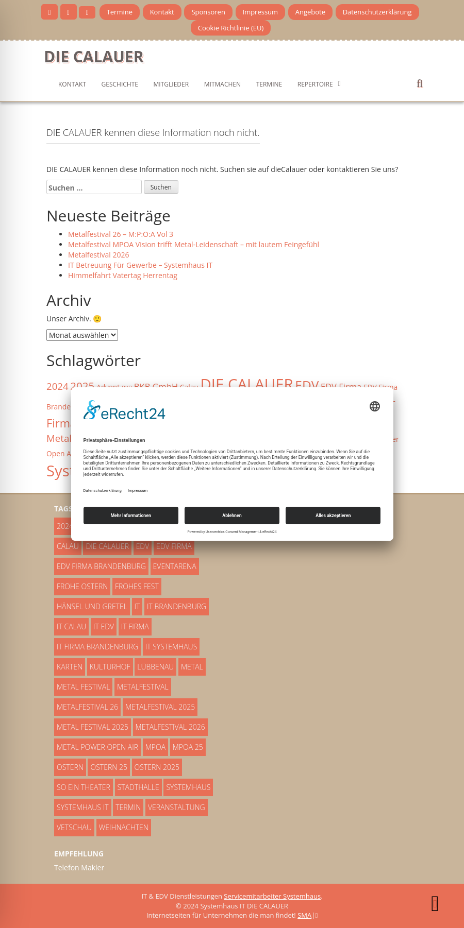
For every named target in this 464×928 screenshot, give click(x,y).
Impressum (260, 11)
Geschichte (120, 84)
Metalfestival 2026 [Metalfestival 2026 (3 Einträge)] (170, 727)
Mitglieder (171, 84)
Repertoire (315, 84)
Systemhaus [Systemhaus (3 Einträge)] (188, 787)
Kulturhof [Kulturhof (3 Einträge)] (110, 667)
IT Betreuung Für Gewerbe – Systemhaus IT (140, 265)
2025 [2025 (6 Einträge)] (82, 386)
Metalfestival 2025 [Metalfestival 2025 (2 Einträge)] (160, 707)
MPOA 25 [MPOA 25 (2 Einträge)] (188, 747)
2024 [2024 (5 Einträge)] (57, 386)
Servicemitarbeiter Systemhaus (272, 896)
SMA (304, 915)
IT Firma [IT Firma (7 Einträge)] (135, 626)
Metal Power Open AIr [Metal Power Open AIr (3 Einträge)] (97, 747)
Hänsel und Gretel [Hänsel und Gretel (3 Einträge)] (92, 606)
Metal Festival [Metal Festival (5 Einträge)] (83, 687)
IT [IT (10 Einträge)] (137, 606)
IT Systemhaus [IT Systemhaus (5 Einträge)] (171, 646)
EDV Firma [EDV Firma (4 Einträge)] (341, 386)
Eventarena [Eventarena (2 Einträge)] (174, 566)
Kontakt (162, 11)
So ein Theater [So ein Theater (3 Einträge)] (83, 787)
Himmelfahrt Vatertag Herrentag (122, 275)
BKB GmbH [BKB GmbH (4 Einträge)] (156, 386)
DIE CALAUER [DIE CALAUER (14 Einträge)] (247, 384)
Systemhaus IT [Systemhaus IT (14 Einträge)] (83, 807)
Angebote (310, 11)
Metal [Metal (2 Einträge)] (192, 667)
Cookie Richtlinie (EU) (231, 27)
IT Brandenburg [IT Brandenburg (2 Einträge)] (176, 606)
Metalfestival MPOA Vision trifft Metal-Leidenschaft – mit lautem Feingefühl (193, 244)
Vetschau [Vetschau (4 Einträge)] (74, 827)
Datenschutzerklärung (377, 11)
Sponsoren (208, 11)
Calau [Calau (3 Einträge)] (68, 546)
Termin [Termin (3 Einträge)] (128, 807)
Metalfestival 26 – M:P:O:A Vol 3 (120, 234)
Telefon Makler (79, 867)
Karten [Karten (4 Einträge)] (69, 667)
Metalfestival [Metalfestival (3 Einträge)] (143, 687)
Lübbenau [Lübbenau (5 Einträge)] (155, 667)
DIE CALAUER (93, 56)
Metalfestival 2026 (98, 255)
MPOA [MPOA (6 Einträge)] (155, 747)
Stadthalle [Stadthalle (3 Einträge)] (138, 787)
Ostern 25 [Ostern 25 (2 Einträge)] (108, 767)
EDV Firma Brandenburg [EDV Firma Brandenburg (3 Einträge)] (101, 566)
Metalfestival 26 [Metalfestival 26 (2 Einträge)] (87, 707)
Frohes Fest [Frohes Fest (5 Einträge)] (137, 586)
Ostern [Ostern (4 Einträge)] (70, 767)
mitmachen (222, 84)
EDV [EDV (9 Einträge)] (307, 384)
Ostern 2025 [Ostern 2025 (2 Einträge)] (157, 767)
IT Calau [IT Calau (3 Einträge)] (71, 626)
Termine (119, 11)
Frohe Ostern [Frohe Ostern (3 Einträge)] (82, 586)
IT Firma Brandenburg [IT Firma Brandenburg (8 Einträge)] (97, 646)
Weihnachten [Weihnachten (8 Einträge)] (123, 827)
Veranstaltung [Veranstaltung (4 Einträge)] (176, 807)
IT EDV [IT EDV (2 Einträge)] (103, 626)
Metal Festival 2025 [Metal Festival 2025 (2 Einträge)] (92, 727)
